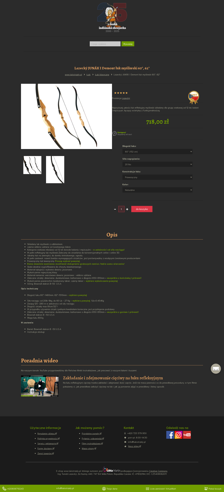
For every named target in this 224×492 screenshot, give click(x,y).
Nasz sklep (133, 446)
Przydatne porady (91, 433)
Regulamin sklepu (46, 433)
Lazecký (126, 98)
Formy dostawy (45, 448)
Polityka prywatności (47, 438)
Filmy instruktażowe (91, 443)
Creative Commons (158, 470)
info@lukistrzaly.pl (65, 488)
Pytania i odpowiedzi (92, 438)
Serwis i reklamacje (47, 443)
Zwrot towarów (44, 453)
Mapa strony (88, 448)
